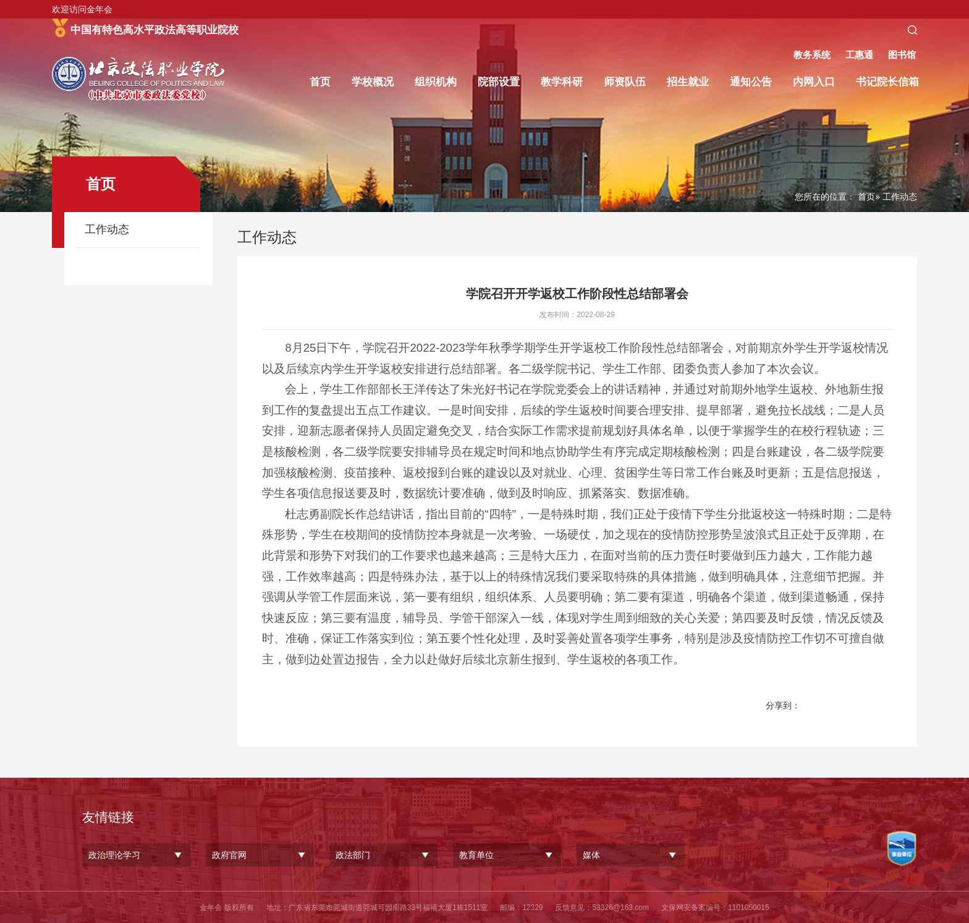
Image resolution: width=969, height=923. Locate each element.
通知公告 (751, 82)
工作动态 (107, 229)
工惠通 (859, 54)
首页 (320, 82)
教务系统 (812, 54)
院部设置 (499, 82)
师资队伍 (625, 82)
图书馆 (902, 54)
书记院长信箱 (887, 82)
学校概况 (373, 82)
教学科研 (562, 82)
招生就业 (688, 82)
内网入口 (814, 82)
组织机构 (436, 82)
